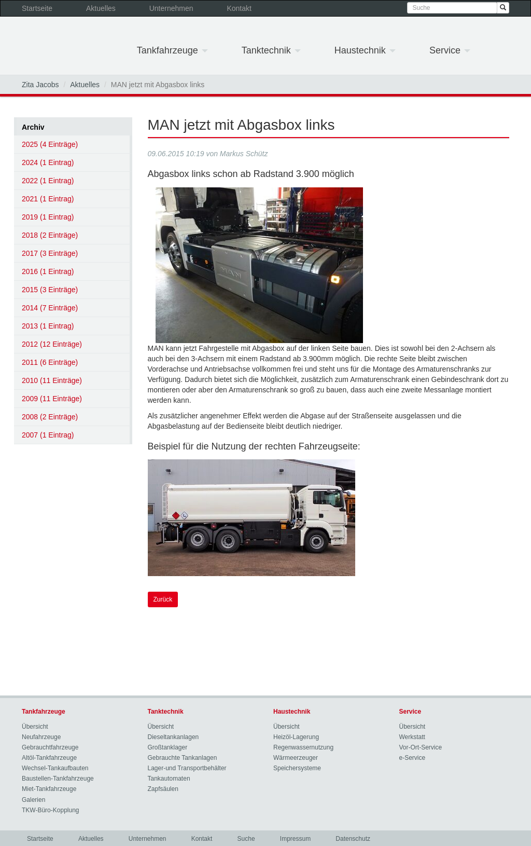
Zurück (163, 599)
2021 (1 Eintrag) (48, 199)
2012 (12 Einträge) (52, 344)
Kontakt (239, 8)
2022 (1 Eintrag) (48, 180)
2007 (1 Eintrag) (48, 435)
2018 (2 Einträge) (50, 235)
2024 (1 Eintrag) (48, 162)
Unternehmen (171, 8)
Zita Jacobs (40, 84)
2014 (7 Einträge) (50, 308)
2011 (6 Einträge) (50, 362)
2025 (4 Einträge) (50, 144)
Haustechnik (365, 50)
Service (449, 50)
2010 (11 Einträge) (52, 380)
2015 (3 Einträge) (50, 289)
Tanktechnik (271, 50)
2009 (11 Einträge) (52, 398)
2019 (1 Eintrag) (48, 217)
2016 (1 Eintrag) (48, 271)
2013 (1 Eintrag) (48, 326)
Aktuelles (101, 8)
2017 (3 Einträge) (50, 253)
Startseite (37, 8)
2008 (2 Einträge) (50, 417)
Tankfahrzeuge (172, 50)
